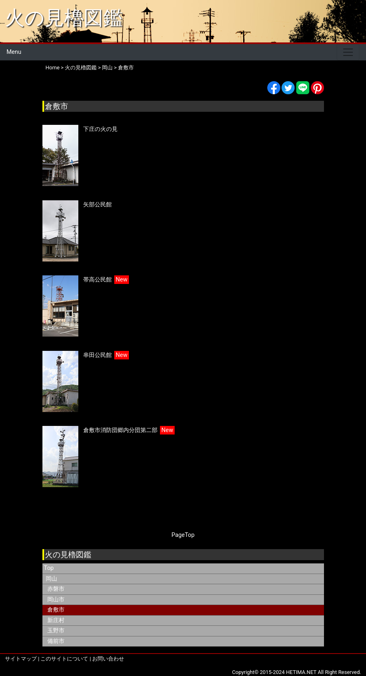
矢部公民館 (97, 204)
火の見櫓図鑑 (64, 17)
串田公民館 (97, 355)
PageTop (183, 535)
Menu (14, 52)
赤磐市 (55, 588)
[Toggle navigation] (348, 52)
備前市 (55, 641)
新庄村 (55, 620)
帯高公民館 (97, 279)
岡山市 (55, 599)
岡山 (107, 67)
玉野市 (55, 630)
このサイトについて (64, 659)
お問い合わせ (108, 659)
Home (53, 67)
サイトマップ (21, 659)
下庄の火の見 (100, 129)
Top (49, 568)
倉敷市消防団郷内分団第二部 (120, 430)
